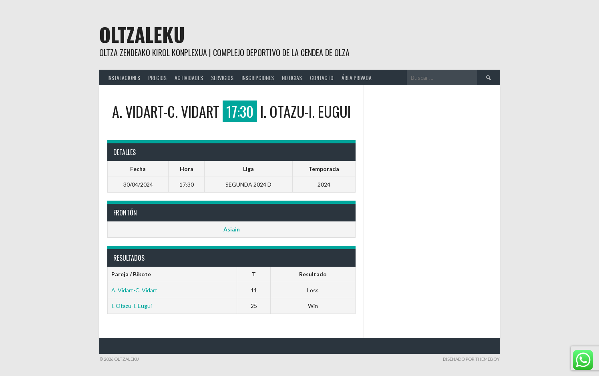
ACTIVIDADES (189, 77)
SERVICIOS (222, 77)
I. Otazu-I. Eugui (131, 305)
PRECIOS (157, 77)
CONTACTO (322, 77)
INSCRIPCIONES (257, 77)
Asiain (231, 229)
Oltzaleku (142, 34)
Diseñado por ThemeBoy (471, 359)
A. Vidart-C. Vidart (134, 290)
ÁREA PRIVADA (357, 77)
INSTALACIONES (123, 77)
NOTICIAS (292, 77)
